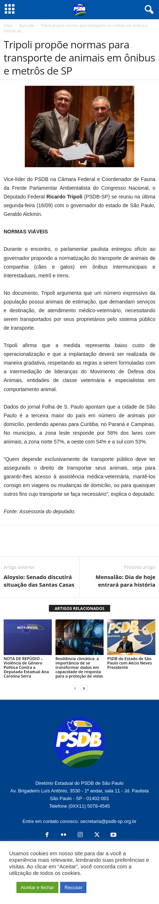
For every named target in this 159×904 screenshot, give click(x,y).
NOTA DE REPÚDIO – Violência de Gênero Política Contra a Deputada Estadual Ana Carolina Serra (26, 667)
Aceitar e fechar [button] (37, 887)
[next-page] (84, 688)
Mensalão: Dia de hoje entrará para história (125, 580)
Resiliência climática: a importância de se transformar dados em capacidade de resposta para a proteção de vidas (79, 667)
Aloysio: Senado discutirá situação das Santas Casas (39, 580)
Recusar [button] (73, 887)
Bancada (26, 25)
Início (8, 25)
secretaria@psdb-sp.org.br (108, 821)
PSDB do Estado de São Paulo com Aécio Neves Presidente (129, 663)
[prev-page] (75, 688)
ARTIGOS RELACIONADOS (80, 608)
